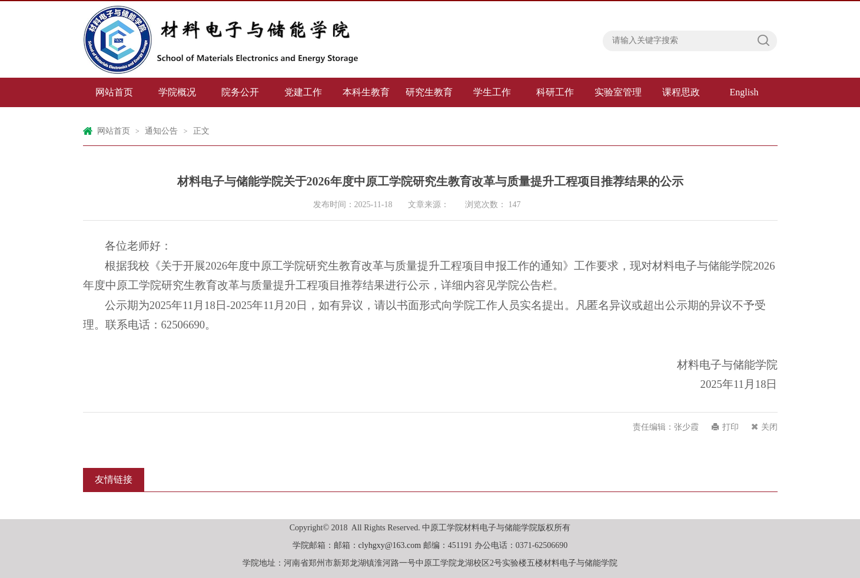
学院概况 (177, 92)
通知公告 (161, 131)
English (744, 92)
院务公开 (240, 92)
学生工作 (492, 92)
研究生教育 (429, 92)
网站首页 (114, 92)
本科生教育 (366, 92)
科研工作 (555, 92)
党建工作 (303, 92)
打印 (730, 427)
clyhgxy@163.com (389, 545)
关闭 (769, 427)
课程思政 (681, 92)
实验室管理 (618, 92)
